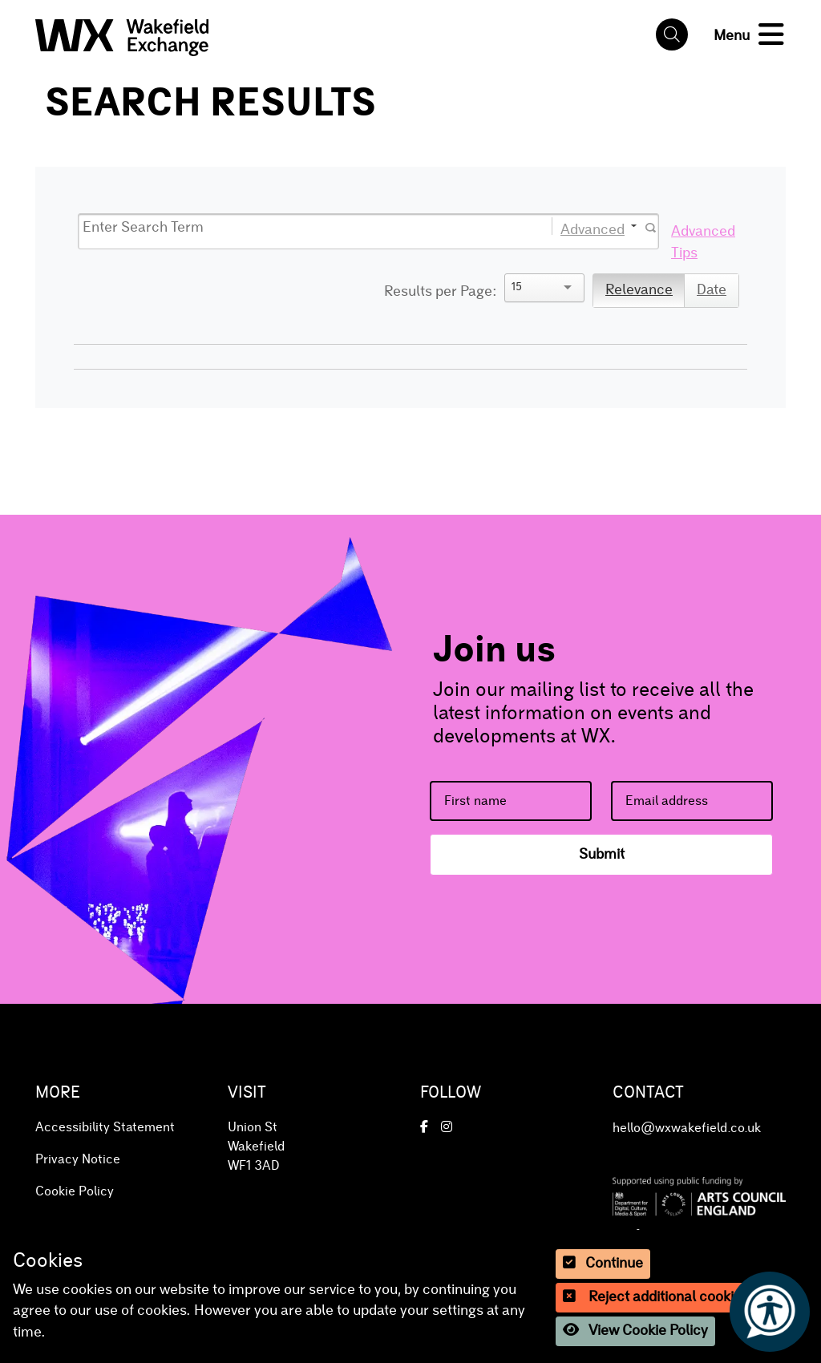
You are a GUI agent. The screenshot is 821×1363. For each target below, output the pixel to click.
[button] (121, 33)
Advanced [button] (592, 229)
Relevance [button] (639, 290)
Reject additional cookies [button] (656, 1296)
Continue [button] (603, 1263)
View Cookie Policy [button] (635, 1330)
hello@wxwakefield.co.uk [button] (687, 1128)
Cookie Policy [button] (74, 1191)
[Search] (299, 228)
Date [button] (711, 290)
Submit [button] (602, 854)
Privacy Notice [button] (77, 1159)
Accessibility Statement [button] (105, 1127)
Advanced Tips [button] (703, 242)
